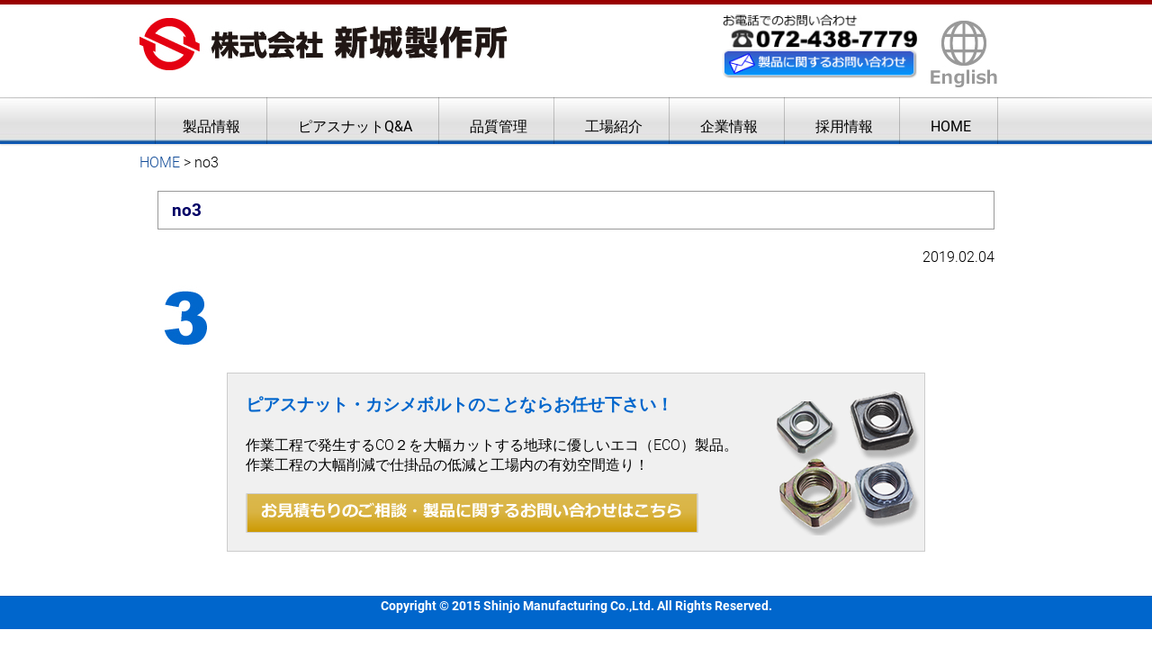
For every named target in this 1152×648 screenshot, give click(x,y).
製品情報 (211, 126)
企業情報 (729, 126)
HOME (951, 126)
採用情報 (844, 126)
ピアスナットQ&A (355, 126)
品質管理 (498, 126)
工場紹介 (614, 126)
